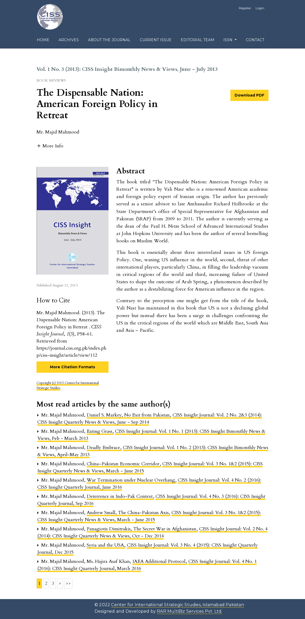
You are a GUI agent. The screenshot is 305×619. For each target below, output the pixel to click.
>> (68, 583)
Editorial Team (197, 40)
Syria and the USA (106, 545)
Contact (255, 40)
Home (43, 40)
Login (260, 8)
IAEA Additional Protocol (159, 561)
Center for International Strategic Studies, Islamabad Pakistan (177, 604)
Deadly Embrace (104, 447)
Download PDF (249, 95)
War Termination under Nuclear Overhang (131, 480)
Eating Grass (100, 431)
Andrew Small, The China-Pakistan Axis (128, 512)
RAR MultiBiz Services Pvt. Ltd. (189, 611)
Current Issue (156, 40)
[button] (50, 145)
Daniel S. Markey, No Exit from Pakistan (129, 415)
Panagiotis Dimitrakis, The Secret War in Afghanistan (142, 529)
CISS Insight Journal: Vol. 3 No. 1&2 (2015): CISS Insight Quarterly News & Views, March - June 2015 (149, 516)
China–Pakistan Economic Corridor (124, 464)
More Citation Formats (72, 367)
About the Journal (109, 40)
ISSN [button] (228, 40)
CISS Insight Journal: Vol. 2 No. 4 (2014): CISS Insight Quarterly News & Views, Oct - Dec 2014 (152, 532)
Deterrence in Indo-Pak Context (120, 496)
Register (245, 8)
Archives (69, 40)
